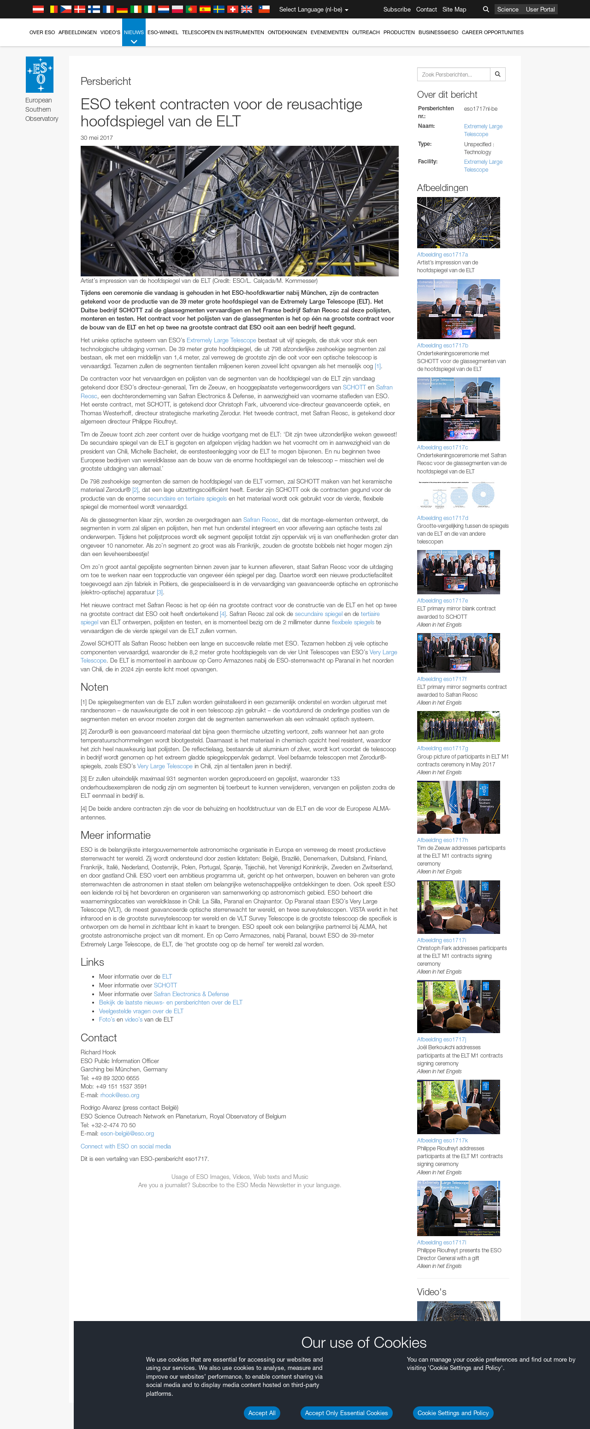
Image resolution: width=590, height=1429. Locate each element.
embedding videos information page (529, 1003)
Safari (35, 1181)
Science (508, 9)
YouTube (20, 995)
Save (29, 1317)
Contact (426, 9)
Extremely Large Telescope (221, 340)
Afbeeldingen (78, 32)
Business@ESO (438, 32)
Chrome (38, 1156)
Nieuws (134, 37)
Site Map (454, 9)
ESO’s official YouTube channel (217, 995)
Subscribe (397, 9)
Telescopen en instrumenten (223, 32)
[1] (378, 366)
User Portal (540, 9)
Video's (110, 32)
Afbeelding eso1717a (442, 254)
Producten (399, 32)
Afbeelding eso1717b (442, 345)
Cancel (74, 1317)
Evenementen (329, 32)
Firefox (36, 1173)
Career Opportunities (493, 32)
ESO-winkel (163, 32)
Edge (34, 1164)
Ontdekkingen (287, 32)
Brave (35, 1147)
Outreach (366, 32)
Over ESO (42, 32)
